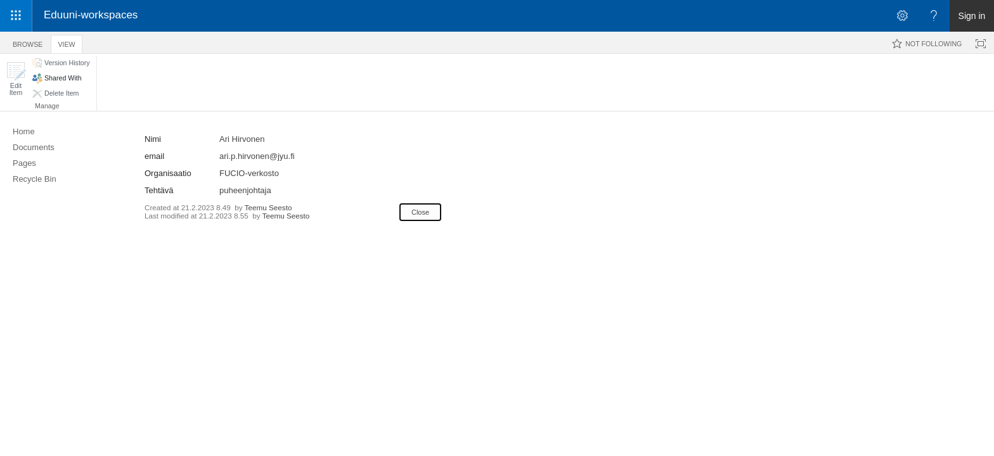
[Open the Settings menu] (902, 16)
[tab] (27, 42)
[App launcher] (16, 16)
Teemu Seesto (268, 207)
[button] (16, 79)
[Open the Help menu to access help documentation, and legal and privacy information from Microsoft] (934, 16)
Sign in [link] (972, 16)
